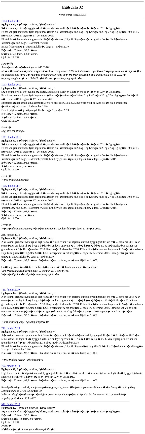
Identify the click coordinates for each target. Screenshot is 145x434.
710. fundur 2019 (10, 328)
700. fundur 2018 (10, 365)
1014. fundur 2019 (11, 21)
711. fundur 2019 (10, 289)
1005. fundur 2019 (11, 185)
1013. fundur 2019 (11, 84)
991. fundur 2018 (10, 404)
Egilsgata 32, (9, 24)
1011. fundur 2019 (11, 137)
